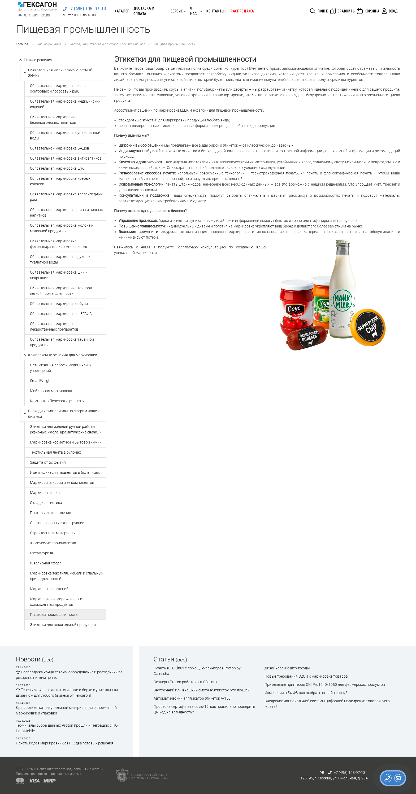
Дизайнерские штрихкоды (287, 668)
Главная (22, 44)
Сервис (177, 11)
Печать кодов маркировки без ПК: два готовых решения (64, 743)
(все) (47, 660)
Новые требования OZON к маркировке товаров (306, 676)
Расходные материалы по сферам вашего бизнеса (107, 44)
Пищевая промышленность (174, 44)
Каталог (122, 11)
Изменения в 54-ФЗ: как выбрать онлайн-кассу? (306, 693)
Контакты (215, 11)
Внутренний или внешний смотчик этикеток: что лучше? (201, 690)
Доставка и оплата (143, 11)
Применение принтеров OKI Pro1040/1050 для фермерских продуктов (325, 684)
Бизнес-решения (49, 44)
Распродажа (242, 11)
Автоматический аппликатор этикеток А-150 (192, 698)
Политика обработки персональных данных (48, 774)
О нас (193, 11)
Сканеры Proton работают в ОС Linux (185, 682)
